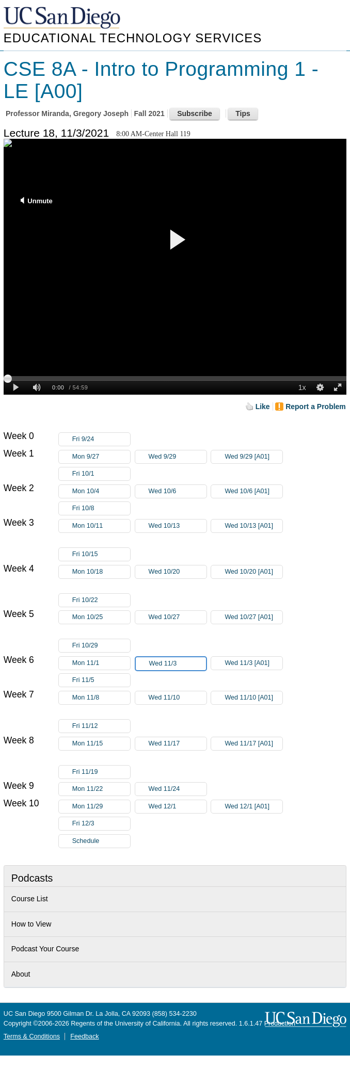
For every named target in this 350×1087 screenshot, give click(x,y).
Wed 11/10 (177, 697)
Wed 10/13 (177, 526)
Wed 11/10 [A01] (253, 699)
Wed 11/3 (177, 663)
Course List (29, 899)
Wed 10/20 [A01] (253, 573)
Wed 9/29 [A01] (253, 456)
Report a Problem (315, 406)
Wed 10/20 (177, 571)
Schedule (86, 841)
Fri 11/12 (101, 726)
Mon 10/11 (101, 526)
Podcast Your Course (45, 949)
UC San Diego (63, 18)
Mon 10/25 (101, 617)
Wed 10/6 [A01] (253, 491)
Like (263, 406)
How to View (31, 924)
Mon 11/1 (101, 663)
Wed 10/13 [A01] (253, 527)
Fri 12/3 (101, 823)
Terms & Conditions (32, 1036)
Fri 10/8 (101, 508)
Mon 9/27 (101, 456)
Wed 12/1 (177, 806)
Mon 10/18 (101, 571)
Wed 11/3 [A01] (253, 663)
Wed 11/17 (177, 743)
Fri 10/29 (101, 645)
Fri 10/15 (101, 554)
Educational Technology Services (133, 38)
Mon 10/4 (101, 491)
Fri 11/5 (101, 680)
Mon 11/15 (101, 743)
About (20, 974)
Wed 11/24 (177, 789)
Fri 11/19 (101, 772)
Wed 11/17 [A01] (253, 745)
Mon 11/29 (101, 806)
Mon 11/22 (101, 789)
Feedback (84, 1036)
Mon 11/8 (101, 697)
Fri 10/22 (101, 600)
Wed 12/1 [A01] (253, 806)
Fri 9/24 (101, 439)
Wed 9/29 (177, 456)
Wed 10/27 (177, 617)
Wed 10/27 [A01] (253, 618)
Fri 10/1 (101, 473)
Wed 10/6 (177, 491)
